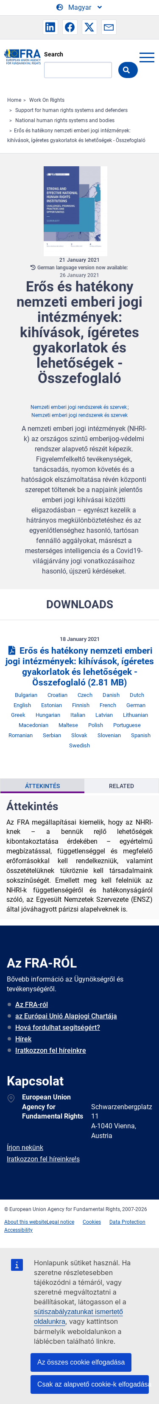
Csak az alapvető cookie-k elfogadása (93, 1384)
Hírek (23, 1039)
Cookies (92, 1222)
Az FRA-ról (31, 1005)
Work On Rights (46, 100)
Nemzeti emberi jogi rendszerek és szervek (79, 407)
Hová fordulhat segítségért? (57, 1028)
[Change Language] (79, 7)
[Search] (78, 70)
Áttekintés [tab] (42, 786)
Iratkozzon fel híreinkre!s (43, 1159)
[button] (50, 27)
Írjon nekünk (25, 1148)
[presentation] (42, 786)
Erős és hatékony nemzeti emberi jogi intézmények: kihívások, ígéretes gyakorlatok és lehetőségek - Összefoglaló (80, 667)
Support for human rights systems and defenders (71, 110)
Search (53, 54)
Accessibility (18, 1230)
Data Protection (127, 1222)
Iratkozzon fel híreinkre (50, 1050)
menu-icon (147, 57)
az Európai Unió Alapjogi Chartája (66, 1016)
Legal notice (60, 1222)
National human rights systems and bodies (64, 120)
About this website (25, 1222)
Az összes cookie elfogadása (81, 1362)
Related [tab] (121, 786)
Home (14, 100)
